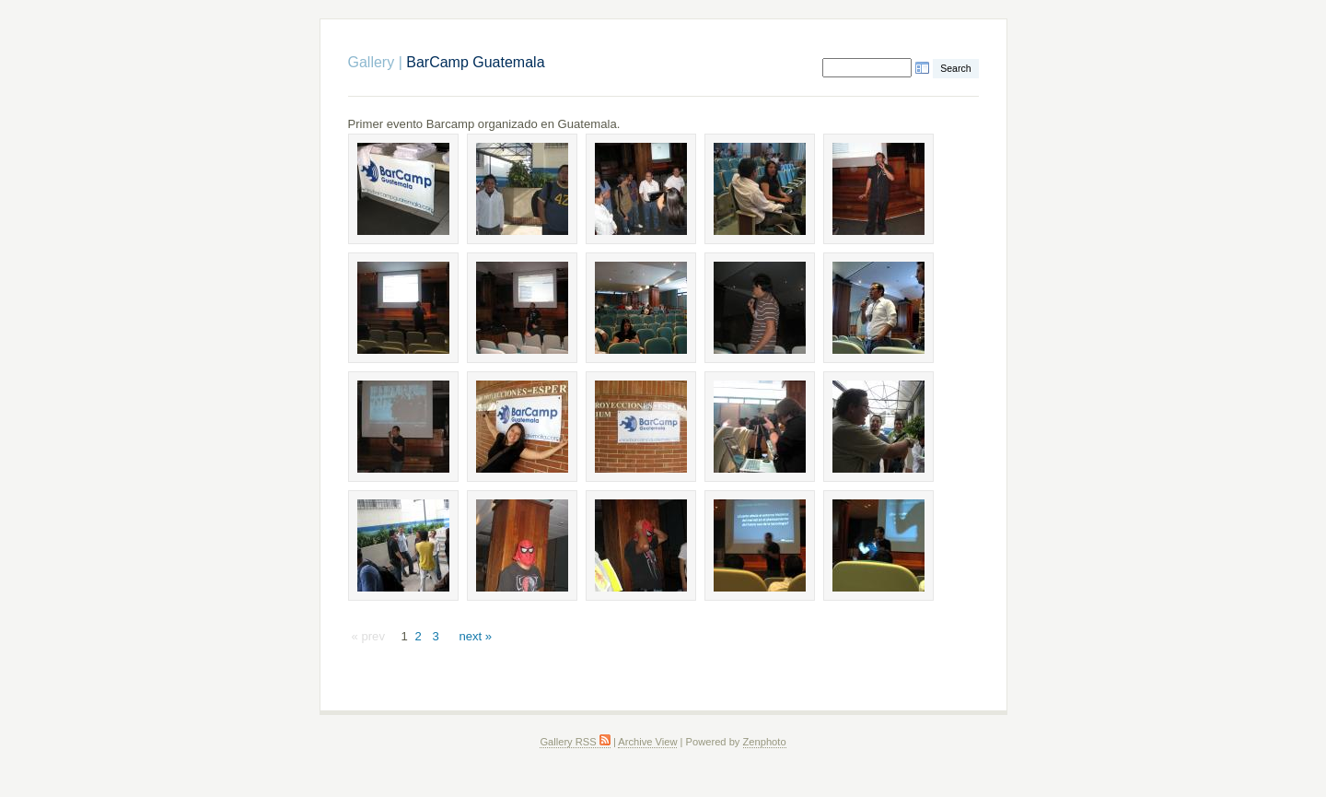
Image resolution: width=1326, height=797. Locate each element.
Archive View (647, 741)
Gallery (371, 62)
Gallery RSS (575, 741)
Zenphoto (764, 741)
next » (475, 636)
